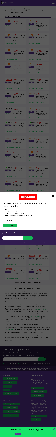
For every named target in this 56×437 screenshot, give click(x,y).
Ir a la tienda (10, 225)
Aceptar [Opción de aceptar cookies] (18, 434)
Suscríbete (28, 238)
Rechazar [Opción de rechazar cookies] (11, 434)
